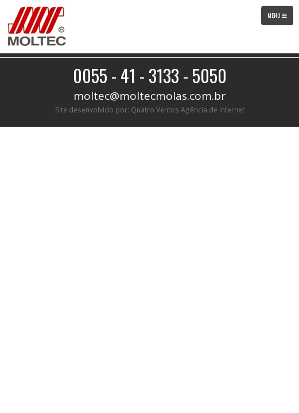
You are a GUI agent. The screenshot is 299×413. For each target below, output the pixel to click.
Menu (280, 17)
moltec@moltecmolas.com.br (149, 95)
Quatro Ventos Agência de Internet (187, 109)
